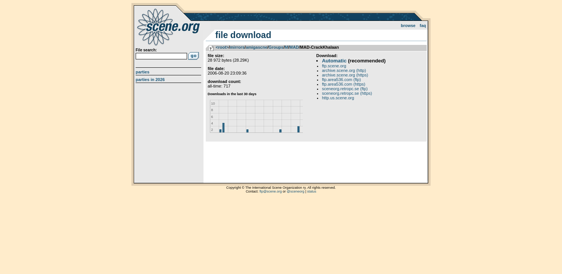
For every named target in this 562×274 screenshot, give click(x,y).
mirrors (237, 47)
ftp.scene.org (334, 66)
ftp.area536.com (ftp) (341, 79)
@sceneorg (295, 191)
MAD (294, 47)
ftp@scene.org (270, 191)
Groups (276, 47)
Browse (408, 25)
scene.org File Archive (169, 27)
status (311, 191)
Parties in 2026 (150, 79)
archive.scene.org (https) (345, 75)
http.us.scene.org (338, 98)
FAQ (423, 25)
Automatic (334, 61)
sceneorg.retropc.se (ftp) (345, 88)
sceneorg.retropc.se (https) (347, 93)
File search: (146, 50)
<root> (222, 47)
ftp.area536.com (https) (343, 84)
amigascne (256, 47)
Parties (142, 72)
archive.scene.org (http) (344, 70)
